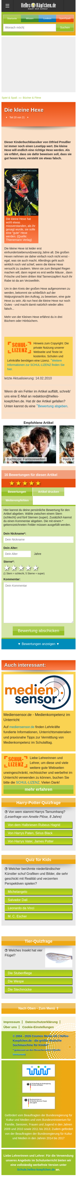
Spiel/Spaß (65, 18)
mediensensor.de (21, 727)
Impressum (11, 1022)
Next (69, 445)
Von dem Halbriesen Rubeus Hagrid (34, 825)
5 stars (35, 568)
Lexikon (47, 18)
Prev (7, 445)
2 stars (14, 568)
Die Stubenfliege (20, 973)
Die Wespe (16, 981)
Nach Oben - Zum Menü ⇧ (38, 1008)
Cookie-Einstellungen (38, 1027)
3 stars (21, 568)
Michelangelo (17, 891)
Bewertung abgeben (52, 406)
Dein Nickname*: (14, 533)
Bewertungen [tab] (17, 491)
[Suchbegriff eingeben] (29, 27)
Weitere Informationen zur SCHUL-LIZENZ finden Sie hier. (35, 365)
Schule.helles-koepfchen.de (36, 1169)
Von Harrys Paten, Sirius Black (30, 833)
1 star (7, 568)
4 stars (28, 568)
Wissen (29, 18)
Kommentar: (11, 579)
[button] (65, 27)
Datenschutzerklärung (41, 1022)
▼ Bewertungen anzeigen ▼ (38, 644)
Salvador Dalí (18, 900)
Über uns (10, 1027)
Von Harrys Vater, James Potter (31, 841)
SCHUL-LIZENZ (27, 782)
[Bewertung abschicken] (38, 630)
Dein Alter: (10, 548)
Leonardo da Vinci (21, 908)
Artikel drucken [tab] (48, 491)
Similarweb (19, 1054)
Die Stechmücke (20, 989)
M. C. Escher (17, 916)
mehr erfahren (38, 789)
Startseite (12, 18)
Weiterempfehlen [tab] (17, 500)
